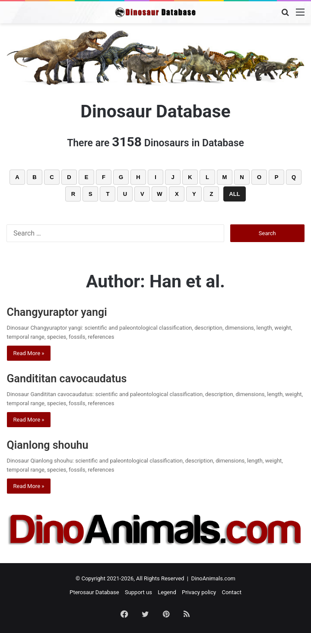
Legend (167, 592)
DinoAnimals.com (213, 578)
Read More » (28, 353)
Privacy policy (199, 592)
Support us (138, 592)
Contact (231, 592)
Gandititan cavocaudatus (67, 378)
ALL (234, 194)
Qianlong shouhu (48, 445)
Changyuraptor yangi (57, 312)
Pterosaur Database (94, 592)
